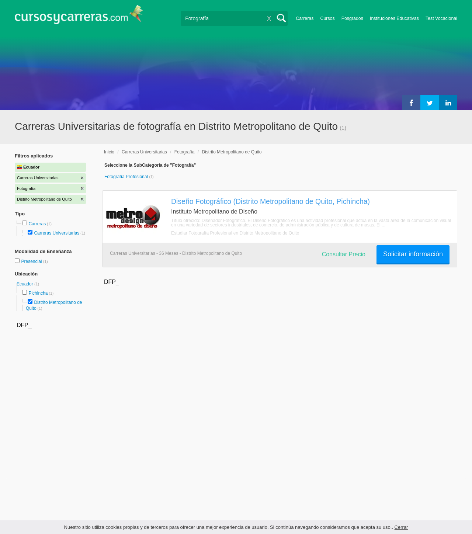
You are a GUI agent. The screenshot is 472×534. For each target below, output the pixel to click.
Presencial (32, 261)
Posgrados (352, 18)
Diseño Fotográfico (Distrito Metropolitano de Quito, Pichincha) (270, 201)
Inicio (109, 152)
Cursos (327, 18)
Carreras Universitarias (56, 233)
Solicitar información (413, 254)
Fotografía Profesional (126, 176)
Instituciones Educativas (394, 18)
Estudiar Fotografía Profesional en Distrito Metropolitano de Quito (235, 233)
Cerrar (401, 527)
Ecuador (25, 284)
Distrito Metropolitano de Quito (231, 152)
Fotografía (184, 152)
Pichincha (38, 293)
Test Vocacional (441, 18)
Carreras (304, 18)
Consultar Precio (343, 254)
